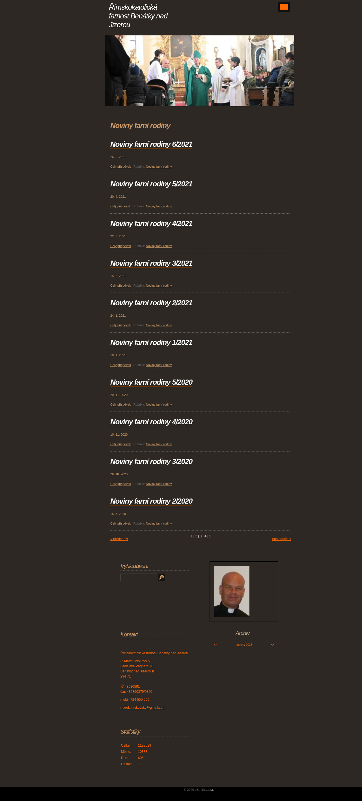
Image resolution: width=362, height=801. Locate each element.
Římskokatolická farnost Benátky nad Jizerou (138, 16)
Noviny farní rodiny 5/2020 (151, 382)
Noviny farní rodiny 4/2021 (151, 223)
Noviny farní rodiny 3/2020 (151, 461)
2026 (249, 644)
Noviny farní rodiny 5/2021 (151, 184)
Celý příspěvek (120, 166)
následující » (281, 539)
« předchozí (119, 539)
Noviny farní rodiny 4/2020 (151, 421)
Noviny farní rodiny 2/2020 (151, 501)
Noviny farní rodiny (159, 166)
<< (215, 644)
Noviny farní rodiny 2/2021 (151, 303)
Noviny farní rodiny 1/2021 (151, 342)
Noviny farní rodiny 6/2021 (151, 144)
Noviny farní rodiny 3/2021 (151, 263)
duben (240, 644)
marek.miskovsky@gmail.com (142, 708)
